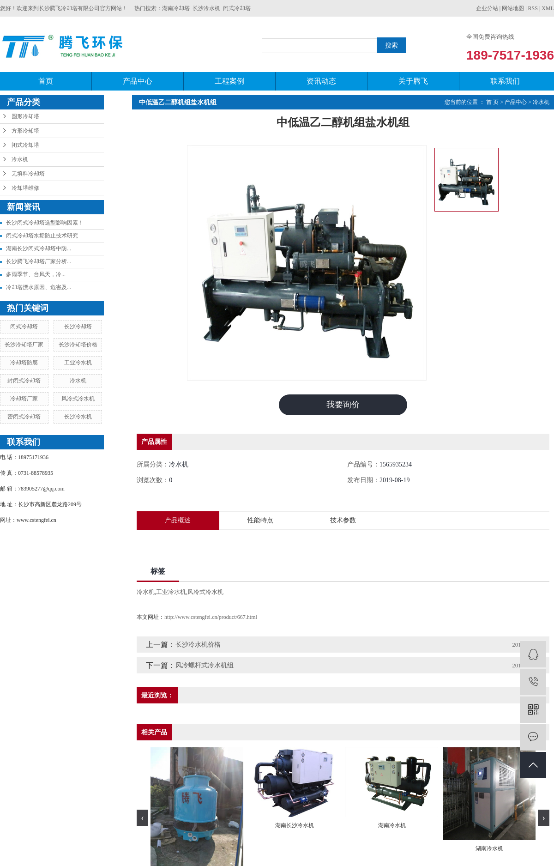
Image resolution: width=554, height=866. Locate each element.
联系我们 (505, 81)
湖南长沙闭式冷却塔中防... (38, 248)
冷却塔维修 (25, 188)
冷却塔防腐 (24, 362)
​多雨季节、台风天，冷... (36, 274)
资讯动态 (321, 81)
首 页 (492, 102)
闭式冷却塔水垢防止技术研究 (42, 235)
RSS (533, 8)
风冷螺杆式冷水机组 (204, 665)
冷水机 (20, 159)
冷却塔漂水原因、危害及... (38, 287)
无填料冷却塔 (28, 173)
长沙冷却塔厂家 (24, 344)
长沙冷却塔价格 (78, 344)
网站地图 (513, 8)
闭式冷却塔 (237, 8)
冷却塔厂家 (24, 398)
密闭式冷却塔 (24, 416)
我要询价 (343, 404)
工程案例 (229, 81)
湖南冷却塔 (176, 8)
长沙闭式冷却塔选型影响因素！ (45, 222)
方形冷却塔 (25, 130)
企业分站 (487, 8)
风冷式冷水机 (78, 398)
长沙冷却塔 (78, 326)
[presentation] (142, 818)
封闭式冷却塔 (24, 380)
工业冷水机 (78, 362)
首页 (45, 81)
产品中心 (137, 81)
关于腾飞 (413, 81)
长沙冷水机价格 (198, 644)
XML (548, 8)
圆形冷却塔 (25, 116)
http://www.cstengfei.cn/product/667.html (210, 617)
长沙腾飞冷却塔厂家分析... (38, 261)
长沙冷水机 (206, 8)
